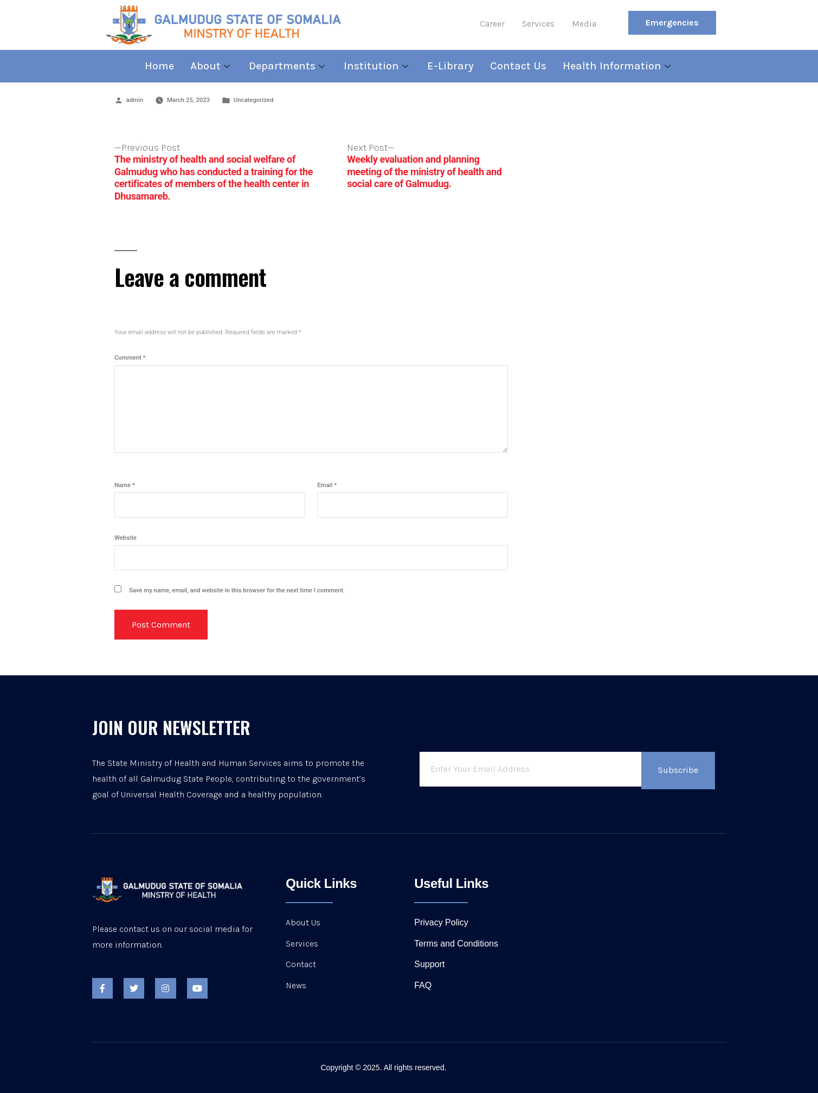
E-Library (450, 66)
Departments (288, 66)
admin (135, 100)
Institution (377, 66)
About (211, 66)
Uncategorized (254, 100)
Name (124, 485)
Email (327, 485)
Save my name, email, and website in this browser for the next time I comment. (237, 590)
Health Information (618, 66)
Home (159, 66)
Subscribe (678, 770)
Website (125, 537)
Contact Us (518, 66)
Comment (130, 357)
